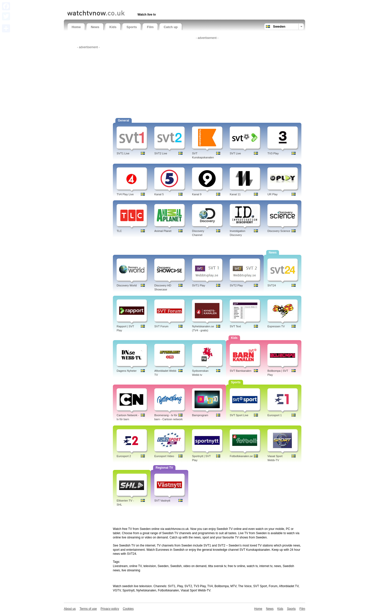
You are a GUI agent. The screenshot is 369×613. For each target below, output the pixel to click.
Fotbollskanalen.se (241, 456)
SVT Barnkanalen (240, 370)
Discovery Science (278, 230)
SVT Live (235, 153)
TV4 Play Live (125, 194)
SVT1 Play (198, 285)
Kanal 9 (196, 194)
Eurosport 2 (124, 456)
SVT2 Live (160, 153)
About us (70, 608)
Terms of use (88, 608)
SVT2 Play (236, 285)
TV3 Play (273, 153)
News (95, 27)
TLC (119, 230)
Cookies (128, 608)
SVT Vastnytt (162, 500)
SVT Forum (161, 326)
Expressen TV (276, 326)
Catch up (171, 27)
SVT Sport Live (239, 415)
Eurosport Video (164, 456)
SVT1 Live (123, 153)
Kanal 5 (159, 194)
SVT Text (235, 326)
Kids (112, 27)
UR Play (272, 194)
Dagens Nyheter (127, 370)
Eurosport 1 (274, 415)
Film (150, 27)
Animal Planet (162, 230)
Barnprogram (200, 415)
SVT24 (271, 285)
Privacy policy (110, 608)
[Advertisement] (126, 4)
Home (76, 27)
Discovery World (127, 285)
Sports (131, 27)
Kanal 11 (235, 194)
